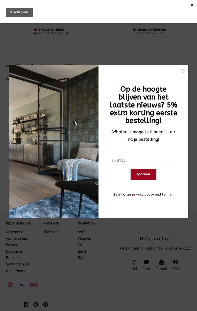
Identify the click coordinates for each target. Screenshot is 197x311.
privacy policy (143, 174)
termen (167, 174)
